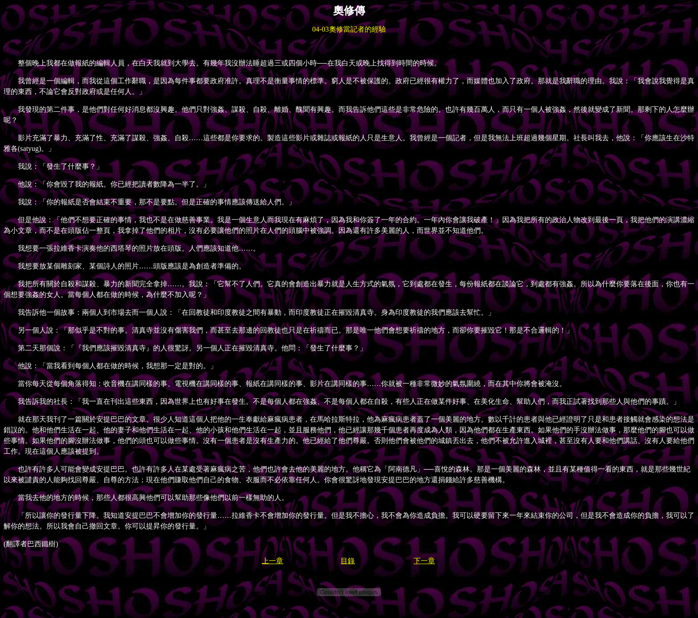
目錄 (348, 561)
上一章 (272, 561)
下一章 (424, 561)
